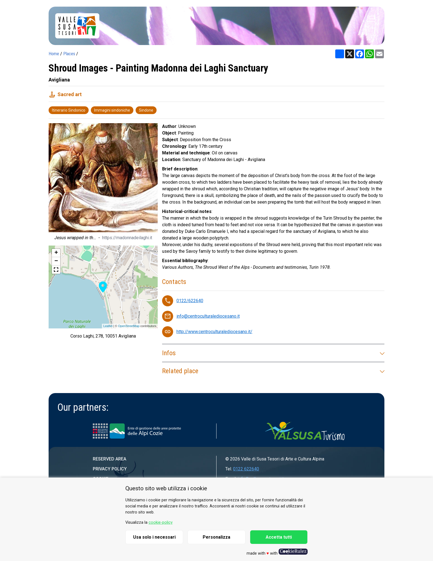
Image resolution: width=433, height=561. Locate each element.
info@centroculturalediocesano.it (208, 316)
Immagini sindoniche (112, 110)
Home (54, 53)
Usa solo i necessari (154, 537)
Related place (273, 371)
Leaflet (107, 326)
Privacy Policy (110, 469)
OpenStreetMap (128, 326)
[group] (103, 183)
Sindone (146, 110)
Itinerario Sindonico (68, 110)
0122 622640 (246, 469)
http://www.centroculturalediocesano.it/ (214, 331)
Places (69, 53)
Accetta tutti (279, 537)
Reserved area (109, 459)
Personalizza (216, 537)
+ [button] (56, 253)
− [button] (56, 261)
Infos (273, 353)
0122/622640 (189, 300)
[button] (56, 269)
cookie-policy (161, 522)
